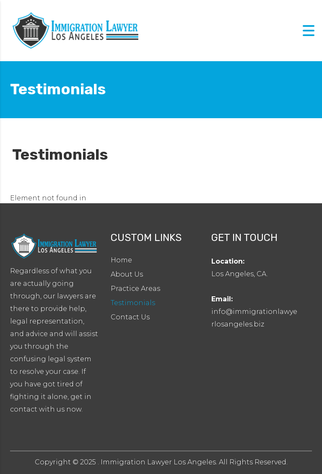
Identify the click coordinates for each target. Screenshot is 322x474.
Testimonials (133, 303)
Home (121, 260)
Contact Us (130, 317)
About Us (127, 274)
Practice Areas (135, 289)
